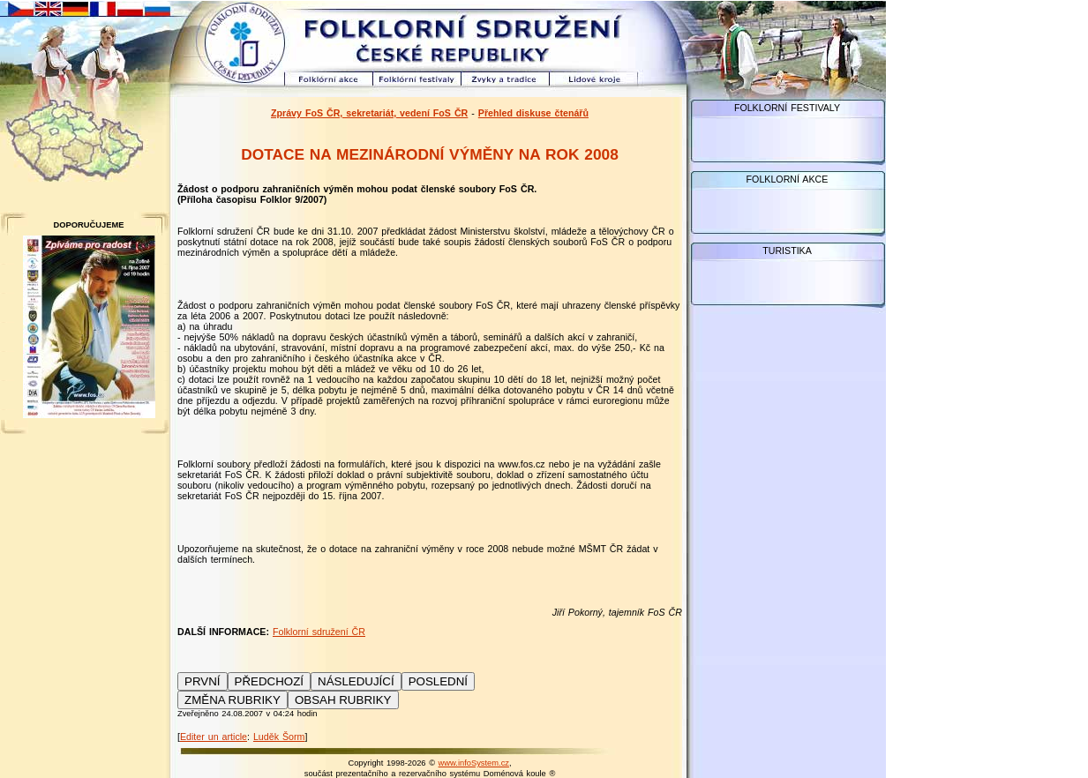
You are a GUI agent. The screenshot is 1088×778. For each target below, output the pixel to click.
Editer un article (213, 736)
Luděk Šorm (278, 736)
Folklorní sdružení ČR (319, 631)
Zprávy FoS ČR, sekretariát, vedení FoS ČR (369, 113)
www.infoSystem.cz (474, 763)
